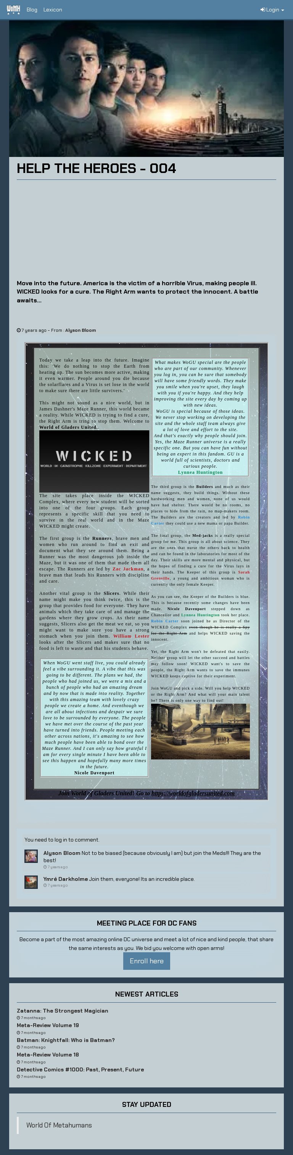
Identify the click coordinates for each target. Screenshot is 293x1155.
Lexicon (52, 9)
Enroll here (147, 961)
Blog (32, 9)
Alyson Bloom (80, 330)
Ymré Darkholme (65, 879)
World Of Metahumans (59, 1125)
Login (272, 9)
